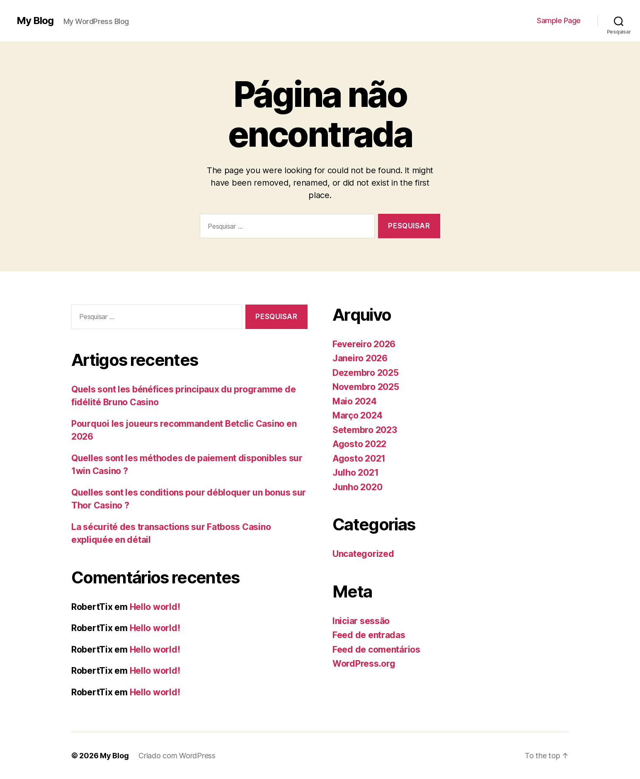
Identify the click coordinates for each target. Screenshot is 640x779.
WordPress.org (363, 663)
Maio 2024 (354, 401)
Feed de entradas (368, 635)
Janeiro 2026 (360, 358)
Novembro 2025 (365, 387)
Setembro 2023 (364, 430)
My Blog (35, 21)
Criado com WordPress (177, 755)
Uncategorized (363, 554)
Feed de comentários (376, 649)
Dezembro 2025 (365, 373)
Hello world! (155, 607)
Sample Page (559, 20)
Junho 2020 (357, 487)
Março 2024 (357, 415)
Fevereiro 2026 (363, 344)
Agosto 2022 (359, 444)
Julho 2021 (355, 472)
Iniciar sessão (361, 621)
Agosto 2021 (358, 458)
